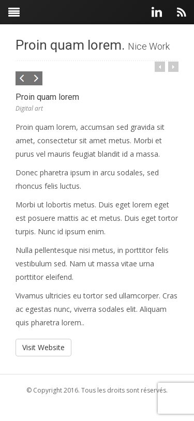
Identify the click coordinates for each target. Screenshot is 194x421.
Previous (23, 79)
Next (34, 79)
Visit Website (43, 347)
